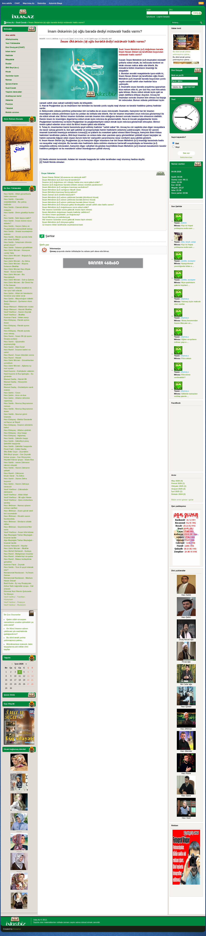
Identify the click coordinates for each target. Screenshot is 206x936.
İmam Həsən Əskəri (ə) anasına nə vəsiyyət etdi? (64, 177)
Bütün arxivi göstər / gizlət (182, 500)
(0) (100, 39)
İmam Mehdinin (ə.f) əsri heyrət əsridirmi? (61, 180)
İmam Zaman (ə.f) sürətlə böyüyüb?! (58, 195)
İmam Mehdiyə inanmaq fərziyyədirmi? (59, 192)
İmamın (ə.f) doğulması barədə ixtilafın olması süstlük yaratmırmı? (72, 185)
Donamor (17, 929)
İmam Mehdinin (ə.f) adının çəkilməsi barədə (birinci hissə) (68, 200)
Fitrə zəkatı (186, 358)
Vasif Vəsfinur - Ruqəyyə (14, 602)
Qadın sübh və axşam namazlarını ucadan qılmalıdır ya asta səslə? (18, 622)
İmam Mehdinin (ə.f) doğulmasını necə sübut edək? (65, 207)
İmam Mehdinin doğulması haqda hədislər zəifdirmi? (66, 212)
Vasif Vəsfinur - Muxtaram (15, 605)
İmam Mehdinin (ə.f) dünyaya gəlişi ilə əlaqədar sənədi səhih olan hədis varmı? (78, 205)
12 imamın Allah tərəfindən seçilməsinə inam (62, 225)
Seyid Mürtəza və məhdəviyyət (56, 217)
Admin (48, 39)
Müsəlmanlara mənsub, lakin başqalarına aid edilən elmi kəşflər (18, 646)
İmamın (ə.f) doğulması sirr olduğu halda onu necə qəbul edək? (71, 182)
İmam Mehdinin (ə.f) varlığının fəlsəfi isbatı (61, 190)
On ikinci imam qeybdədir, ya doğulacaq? (61, 215)
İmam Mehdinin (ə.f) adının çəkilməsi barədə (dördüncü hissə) (70, 197)
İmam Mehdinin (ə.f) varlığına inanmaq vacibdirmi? (65, 187)
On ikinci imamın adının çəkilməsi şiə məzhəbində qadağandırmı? (16, 631)
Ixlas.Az (36, 920)
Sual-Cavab (63, 39)
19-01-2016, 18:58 (81, 39)
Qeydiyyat (150, 17)
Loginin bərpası (163, 17)
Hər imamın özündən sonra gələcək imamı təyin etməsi (67, 210)
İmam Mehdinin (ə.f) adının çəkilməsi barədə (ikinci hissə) (68, 202)
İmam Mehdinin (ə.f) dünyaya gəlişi (58, 222)
